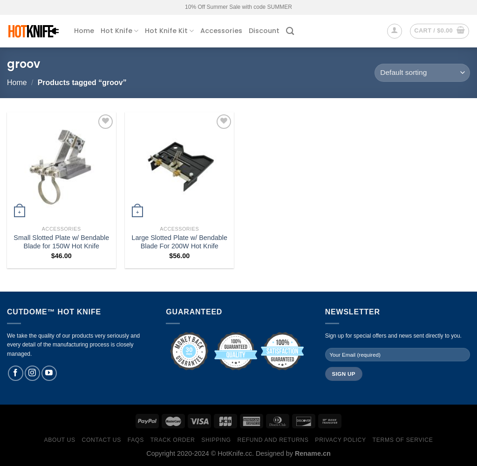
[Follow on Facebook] (15, 373)
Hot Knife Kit (169, 30)
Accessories (221, 30)
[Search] (290, 31)
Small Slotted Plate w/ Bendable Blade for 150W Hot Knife (61, 242)
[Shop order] (422, 73)
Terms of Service (403, 440)
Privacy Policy (340, 440)
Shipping (216, 440)
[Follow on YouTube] (49, 373)
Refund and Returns (272, 440)
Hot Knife (119, 30)
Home (84, 30)
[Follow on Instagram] (32, 373)
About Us (59, 440)
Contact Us (102, 440)
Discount (264, 30)
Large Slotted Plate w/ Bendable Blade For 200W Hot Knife (179, 242)
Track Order (172, 440)
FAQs (136, 440)
